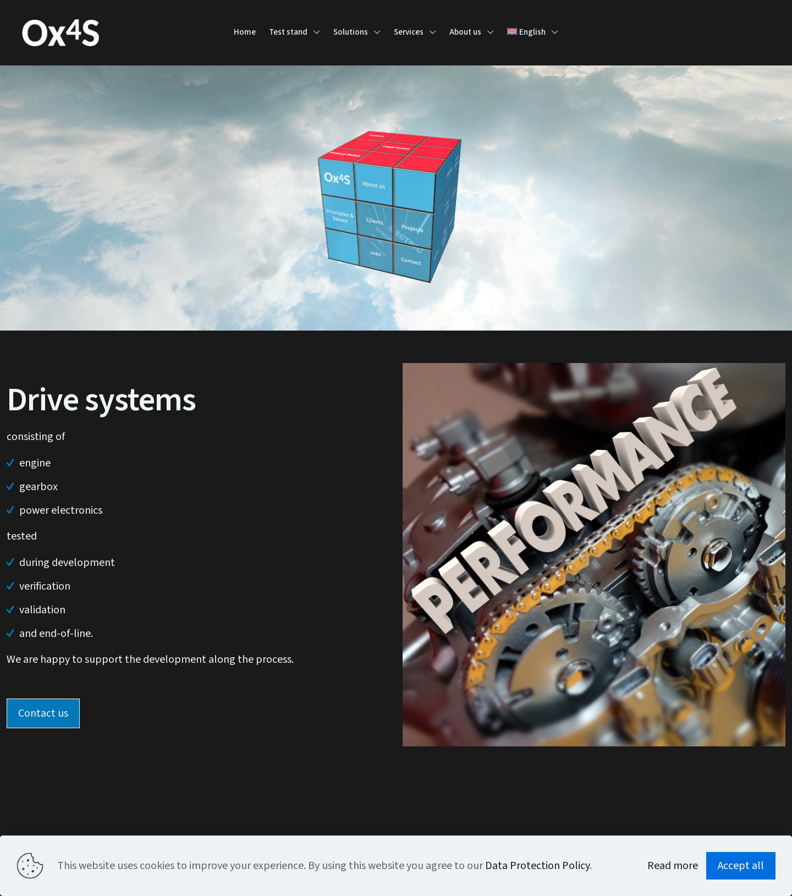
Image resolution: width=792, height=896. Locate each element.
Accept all (741, 865)
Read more (672, 865)
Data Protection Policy (537, 865)
